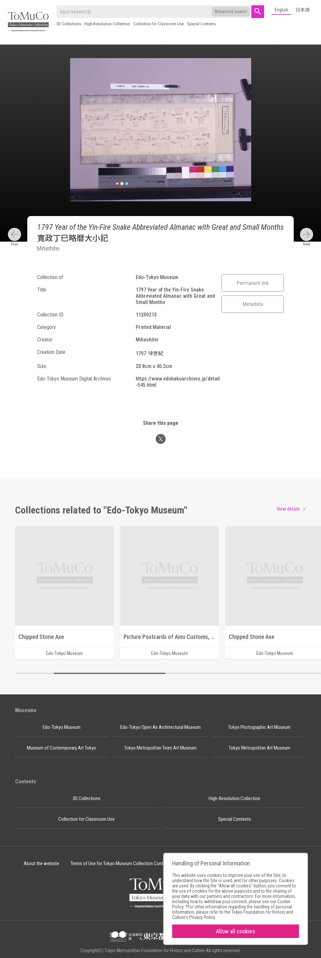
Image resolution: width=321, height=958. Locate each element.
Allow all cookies (235, 931)
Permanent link (253, 283)
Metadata (252, 304)
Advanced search (231, 11)
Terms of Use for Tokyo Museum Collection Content (120, 863)
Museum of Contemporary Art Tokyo (61, 748)
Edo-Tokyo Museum (61, 727)
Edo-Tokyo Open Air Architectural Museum (160, 727)
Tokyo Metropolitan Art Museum (259, 748)
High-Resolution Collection (107, 23)
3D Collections (69, 23)
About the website (41, 863)
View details (288, 509)
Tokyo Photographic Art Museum (259, 727)
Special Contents (201, 23)
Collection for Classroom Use (158, 23)
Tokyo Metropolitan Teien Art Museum (160, 748)
